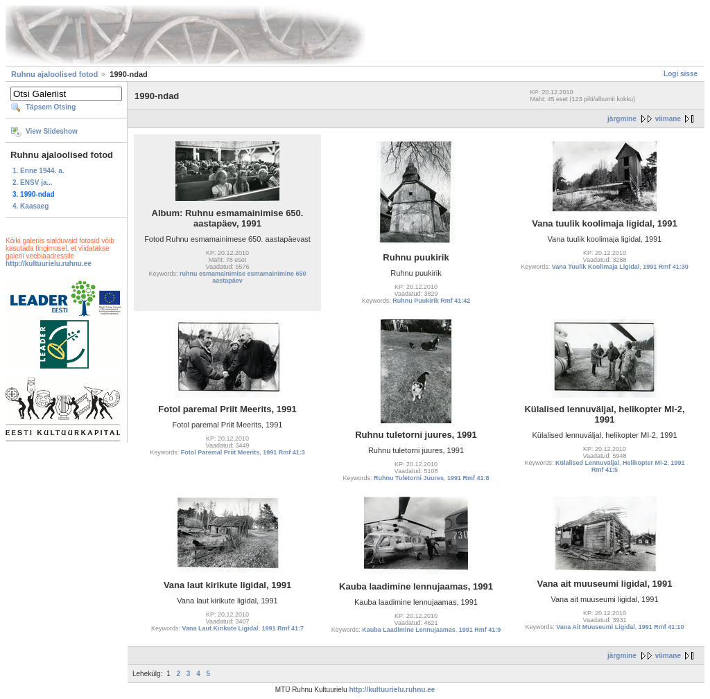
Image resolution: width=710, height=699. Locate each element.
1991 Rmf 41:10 (661, 626)
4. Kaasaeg (30, 206)
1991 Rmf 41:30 (666, 266)
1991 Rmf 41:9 (480, 629)
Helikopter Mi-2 (645, 462)
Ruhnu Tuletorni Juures (409, 478)
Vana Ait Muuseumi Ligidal (595, 626)
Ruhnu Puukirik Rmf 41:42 (431, 300)
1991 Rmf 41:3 (284, 452)
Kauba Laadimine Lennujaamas (409, 629)
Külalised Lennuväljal (587, 462)
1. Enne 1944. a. (38, 171)
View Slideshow (52, 131)
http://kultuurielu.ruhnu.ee (49, 263)
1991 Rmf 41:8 (468, 478)
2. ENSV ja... (32, 182)
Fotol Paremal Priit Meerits (220, 452)
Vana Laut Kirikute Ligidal (220, 628)
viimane (668, 119)
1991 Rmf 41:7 (283, 628)
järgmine (622, 119)
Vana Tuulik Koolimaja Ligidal (595, 266)
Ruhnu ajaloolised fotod (54, 74)
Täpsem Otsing (51, 107)
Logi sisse (681, 74)
